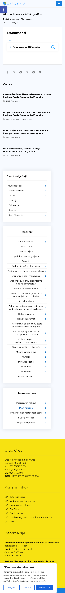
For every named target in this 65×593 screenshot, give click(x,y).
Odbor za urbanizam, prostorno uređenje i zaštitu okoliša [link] (26, 295)
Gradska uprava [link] (26, 246)
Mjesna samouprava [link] (26, 352)
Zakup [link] (12, 210)
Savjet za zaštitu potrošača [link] (26, 347)
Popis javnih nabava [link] (26, 403)
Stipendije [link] (14, 205)
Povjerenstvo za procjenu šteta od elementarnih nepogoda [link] (26, 325)
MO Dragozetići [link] (26, 362)
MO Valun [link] (26, 371)
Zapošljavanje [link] (16, 215)
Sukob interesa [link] (26, 418)
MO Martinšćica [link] (26, 376)
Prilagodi (11, 587)
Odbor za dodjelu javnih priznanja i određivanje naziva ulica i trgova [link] (26, 307)
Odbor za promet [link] (26, 319)
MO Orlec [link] (26, 366)
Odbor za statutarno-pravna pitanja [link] (26, 271)
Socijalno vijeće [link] (26, 301)
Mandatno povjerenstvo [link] (26, 288)
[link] (3, 9)
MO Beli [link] (26, 357)
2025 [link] (8, 101)
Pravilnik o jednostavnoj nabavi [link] (26, 413)
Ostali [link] (12, 195)
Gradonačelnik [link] (26, 241)
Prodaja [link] (13, 200)
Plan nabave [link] (26, 19)
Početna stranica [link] (11, 19)
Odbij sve (27, 587)
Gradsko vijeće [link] (26, 251)
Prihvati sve (44, 587)
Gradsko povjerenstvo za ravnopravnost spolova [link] (26, 333)
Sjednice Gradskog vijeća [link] (26, 256)
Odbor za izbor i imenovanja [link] (26, 276)
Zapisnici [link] (26, 261)
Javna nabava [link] (16, 119)
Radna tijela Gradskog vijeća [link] (26, 266)
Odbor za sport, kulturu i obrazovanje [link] (26, 340)
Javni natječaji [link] (15, 186)
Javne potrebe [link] (16, 190)
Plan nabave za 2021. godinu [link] (25, 47)
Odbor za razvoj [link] (26, 314)
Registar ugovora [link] (26, 422)
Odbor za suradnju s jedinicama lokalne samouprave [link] (26, 282)
